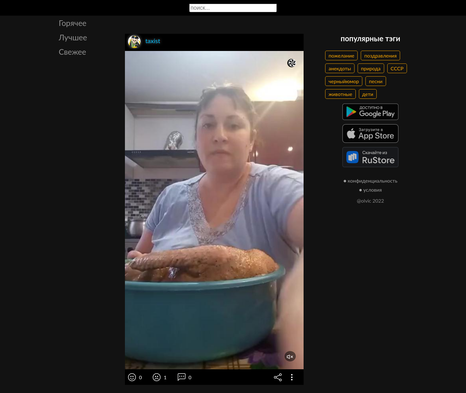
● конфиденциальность (371, 181)
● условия (370, 190)
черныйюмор (344, 81)
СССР (397, 68)
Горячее (73, 23)
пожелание (341, 55)
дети (367, 94)
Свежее (72, 51)
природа (371, 68)
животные (340, 94)
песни (375, 81)
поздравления (380, 55)
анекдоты (340, 68)
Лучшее (73, 37)
